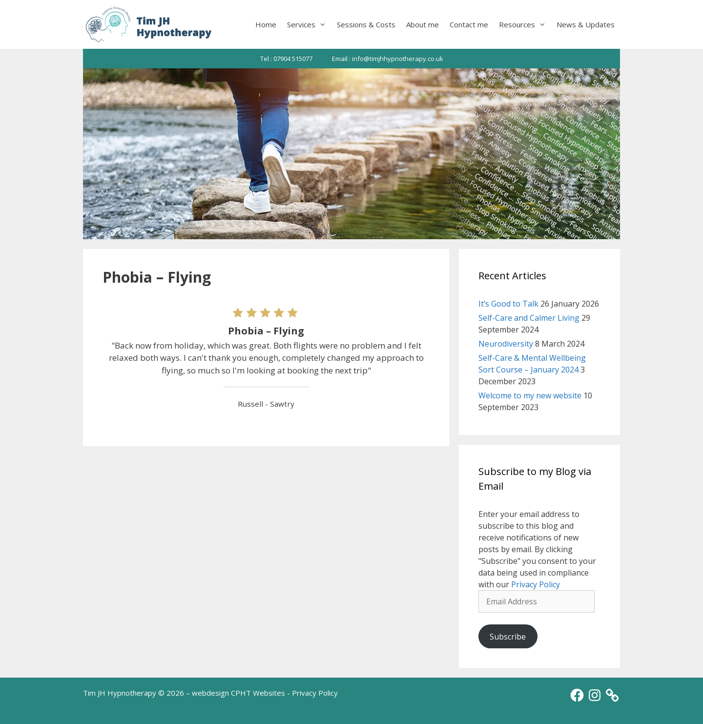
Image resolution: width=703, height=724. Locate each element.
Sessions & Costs (366, 24)
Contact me (469, 24)
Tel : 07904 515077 (286, 58)
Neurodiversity (505, 343)
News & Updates (586, 24)
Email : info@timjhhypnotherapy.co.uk (387, 58)
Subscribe (508, 636)
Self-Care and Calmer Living (528, 317)
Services (309, 24)
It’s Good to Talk (508, 303)
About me (422, 24)
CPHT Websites (258, 693)
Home (265, 24)
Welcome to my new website (529, 395)
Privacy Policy (535, 584)
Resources (525, 24)
